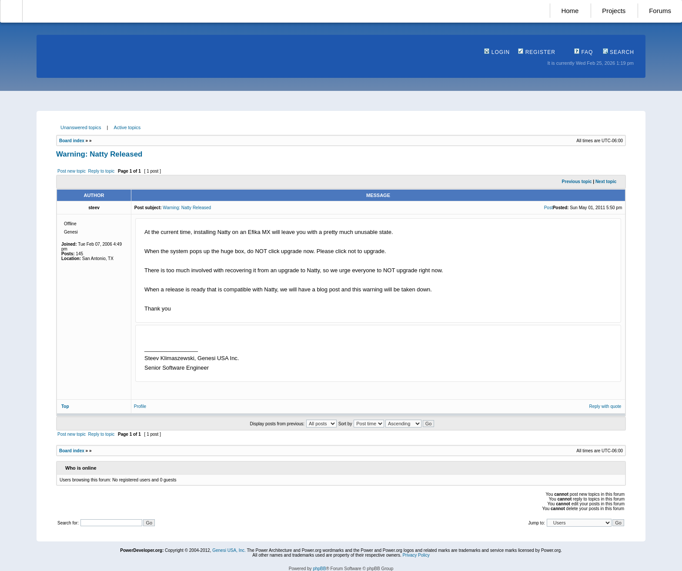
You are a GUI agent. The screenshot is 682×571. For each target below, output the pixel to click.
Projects (613, 10)
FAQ (583, 52)
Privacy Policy (415, 555)
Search (618, 52)
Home (569, 10)
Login (497, 52)
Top (65, 406)
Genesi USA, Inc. (229, 550)
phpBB (319, 568)
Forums (660, 10)
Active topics (127, 127)
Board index (71, 140)
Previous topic (577, 181)
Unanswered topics (80, 127)
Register (536, 52)
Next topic (605, 181)
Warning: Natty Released (99, 154)
